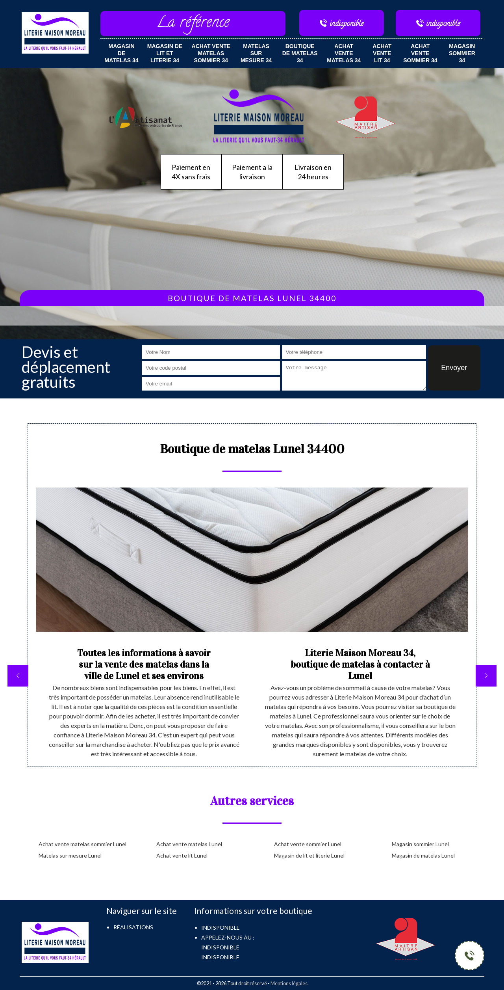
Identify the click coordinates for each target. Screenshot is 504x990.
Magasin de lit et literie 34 (164, 53)
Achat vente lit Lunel (182, 855)
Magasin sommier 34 (462, 53)
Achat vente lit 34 (381, 53)
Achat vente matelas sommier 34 (211, 53)
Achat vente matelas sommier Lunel (82, 844)
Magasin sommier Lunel (420, 844)
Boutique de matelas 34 (300, 53)
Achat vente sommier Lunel (307, 844)
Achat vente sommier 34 (420, 53)
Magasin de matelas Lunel (423, 855)
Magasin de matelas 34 (122, 53)
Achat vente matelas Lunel (189, 844)
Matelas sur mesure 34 (256, 53)
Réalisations (133, 927)
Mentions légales (289, 983)
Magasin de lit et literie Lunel (309, 855)
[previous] (17, 676)
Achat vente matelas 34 (344, 53)
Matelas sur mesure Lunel (70, 855)
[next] (486, 676)
